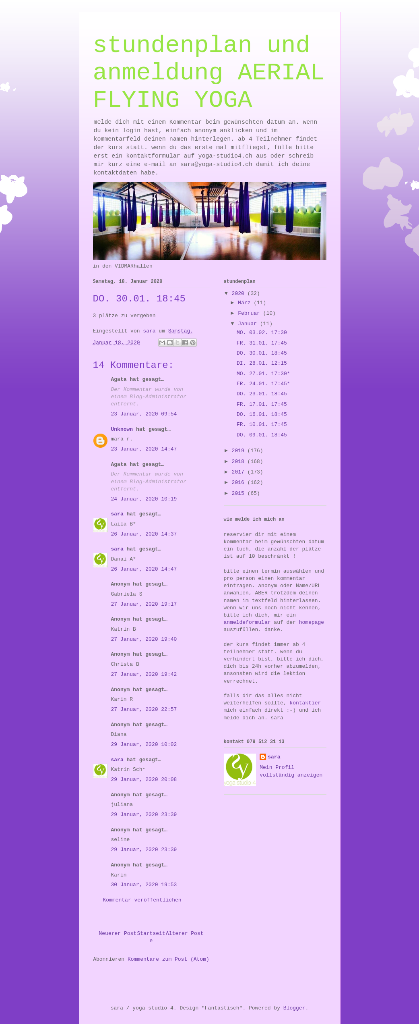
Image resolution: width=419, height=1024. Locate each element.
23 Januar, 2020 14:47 (144, 449)
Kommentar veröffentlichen (142, 900)
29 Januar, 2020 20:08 (144, 780)
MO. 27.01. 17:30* (263, 374)
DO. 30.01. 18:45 (262, 353)
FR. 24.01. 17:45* (263, 384)
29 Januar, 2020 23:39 (144, 815)
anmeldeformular (247, 622)
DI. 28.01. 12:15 (262, 363)
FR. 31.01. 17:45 (262, 343)
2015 (240, 493)
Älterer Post (185, 934)
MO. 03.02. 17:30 (262, 333)
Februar (250, 313)
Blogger (294, 1008)
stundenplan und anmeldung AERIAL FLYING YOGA (209, 73)
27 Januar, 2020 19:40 (144, 639)
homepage (311, 622)
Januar (249, 324)
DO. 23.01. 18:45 (262, 394)
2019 (240, 451)
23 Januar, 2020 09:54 (144, 414)
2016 (240, 483)
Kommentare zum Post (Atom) (168, 959)
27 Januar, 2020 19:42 (144, 674)
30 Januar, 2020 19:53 (144, 885)
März (246, 303)
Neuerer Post (118, 934)
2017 (240, 472)
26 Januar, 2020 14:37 (144, 534)
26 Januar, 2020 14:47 (144, 569)
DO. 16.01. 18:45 (262, 414)
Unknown (122, 429)
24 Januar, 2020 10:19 (144, 499)
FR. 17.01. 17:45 (262, 404)
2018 (240, 462)
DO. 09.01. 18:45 (262, 435)
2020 (240, 294)
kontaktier (305, 703)
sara (117, 514)
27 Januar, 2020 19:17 (144, 604)
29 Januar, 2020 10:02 (144, 745)
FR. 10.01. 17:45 (262, 425)
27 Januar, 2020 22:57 (144, 709)
